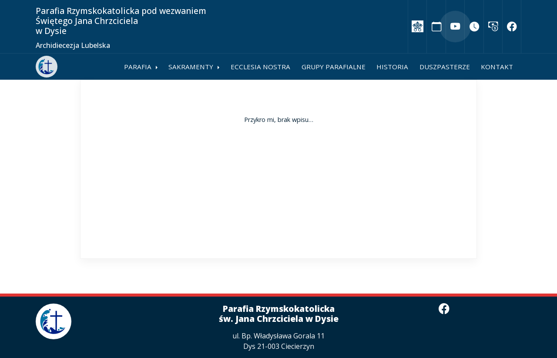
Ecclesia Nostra (260, 66)
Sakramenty (190, 66)
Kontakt (497, 66)
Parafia (137, 66)
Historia (392, 66)
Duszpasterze (444, 66)
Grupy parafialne (334, 66)
